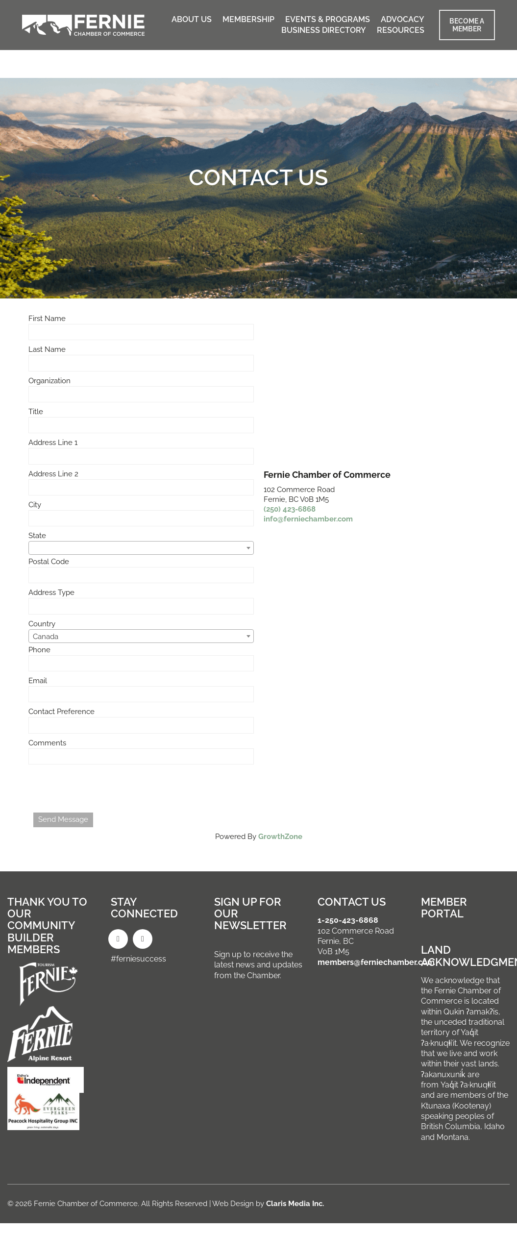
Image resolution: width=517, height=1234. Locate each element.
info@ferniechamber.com (308, 519)
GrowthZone (280, 836)
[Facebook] (118, 939)
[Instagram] (142, 939)
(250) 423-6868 (290, 509)
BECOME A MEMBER (466, 25)
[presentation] (107, 788)
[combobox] (141, 548)
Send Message (63, 819)
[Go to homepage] (83, 25)
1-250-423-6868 (348, 920)
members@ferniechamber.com (376, 962)
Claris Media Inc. (295, 1203)
